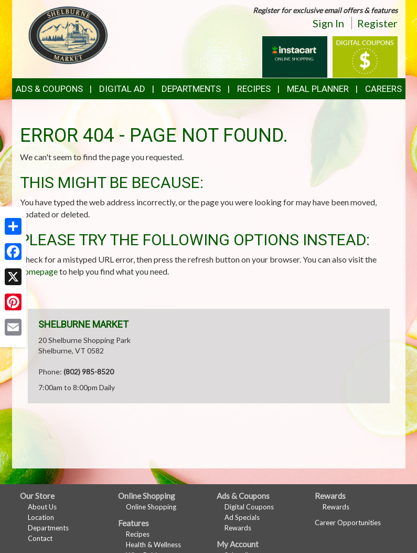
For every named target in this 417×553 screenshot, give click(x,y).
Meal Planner (318, 89)
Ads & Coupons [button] (49, 89)
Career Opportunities (348, 522)
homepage (39, 271)
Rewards (237, 528)
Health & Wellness (153, 544)
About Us (42, 507)
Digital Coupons (249, 507)
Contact (40, 538)
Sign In (328, 23)
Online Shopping (151, 507)
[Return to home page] (68, 34)
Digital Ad (122, 89)
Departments (48, 528)
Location (41, 517)
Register (377, 23)
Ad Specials (242, 517)
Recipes (254, 89)
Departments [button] (191, 89)
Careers (383, 89)
